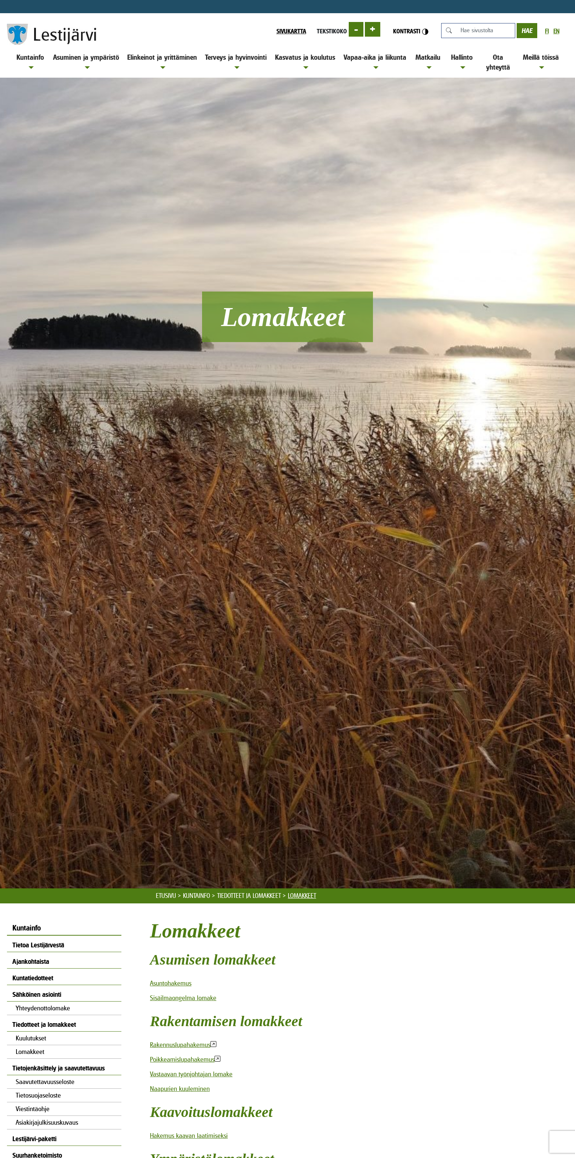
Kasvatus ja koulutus (305, 61)
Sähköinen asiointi (36, 994)
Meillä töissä (541, 61)
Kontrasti (410, 31)
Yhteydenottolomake (43, 1008)
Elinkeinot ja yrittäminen (162, 61)
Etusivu (166, 895)
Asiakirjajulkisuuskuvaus (47, 1122)
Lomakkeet (30, 1051)
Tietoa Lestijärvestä (38, 945)
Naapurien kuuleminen (180, 1088)
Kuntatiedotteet (32, 978)
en (556, 31)
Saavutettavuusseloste (45, 1081)
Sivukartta (291, 31)
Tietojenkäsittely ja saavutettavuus (58, 1068)
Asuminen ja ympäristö (86, 61)
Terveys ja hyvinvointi (236, 61)
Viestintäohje (33, 1109)
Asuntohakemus (170, 983)
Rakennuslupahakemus (180, 1044)
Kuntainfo (30, 61)
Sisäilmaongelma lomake (183, 998)
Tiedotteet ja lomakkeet (249, 895)
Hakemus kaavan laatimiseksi (189, 1135)
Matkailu (427, 61)
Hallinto (462, 61)
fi (547, 31)
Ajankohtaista (30, 961)
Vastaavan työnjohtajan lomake (191, 1074)
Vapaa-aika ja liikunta (375, 61)
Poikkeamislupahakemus (182, 1059)
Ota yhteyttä (498, 62)
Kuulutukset (31, 1038)
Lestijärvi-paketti (34, 1139)
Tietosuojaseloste (38, 1095)
